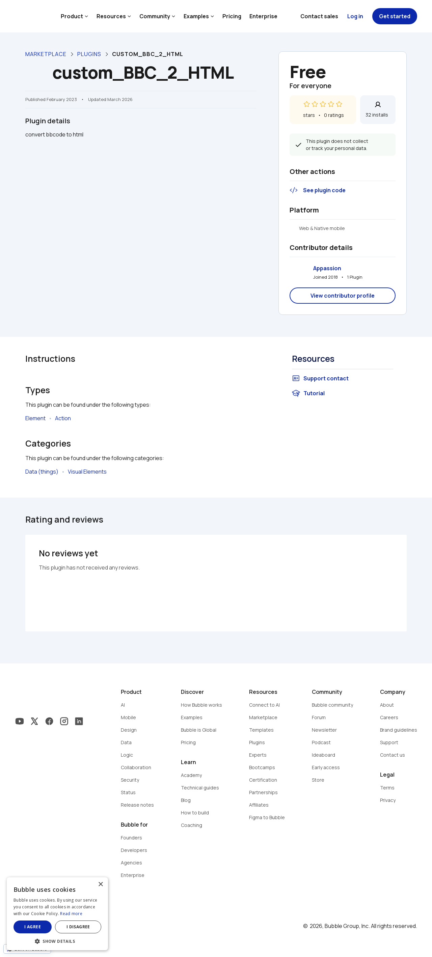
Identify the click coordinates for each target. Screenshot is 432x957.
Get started (394, 16)
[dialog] (57, 913)
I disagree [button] (78, 927)
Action (63, 418)
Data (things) (41, 471)
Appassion (327, 268)
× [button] (100, 884)
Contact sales (319, 16)
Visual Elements (87, 471)
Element (35, 418)
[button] (57, 940)
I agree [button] (32, 927)
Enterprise (263, 16)
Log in (355, 16)
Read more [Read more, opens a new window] (71, 913)
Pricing (231, 16)
